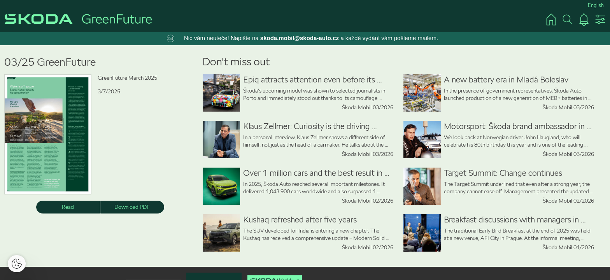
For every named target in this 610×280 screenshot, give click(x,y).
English (596, 5)
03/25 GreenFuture (50, 62)
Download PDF (132, 207)
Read (68, 207)
